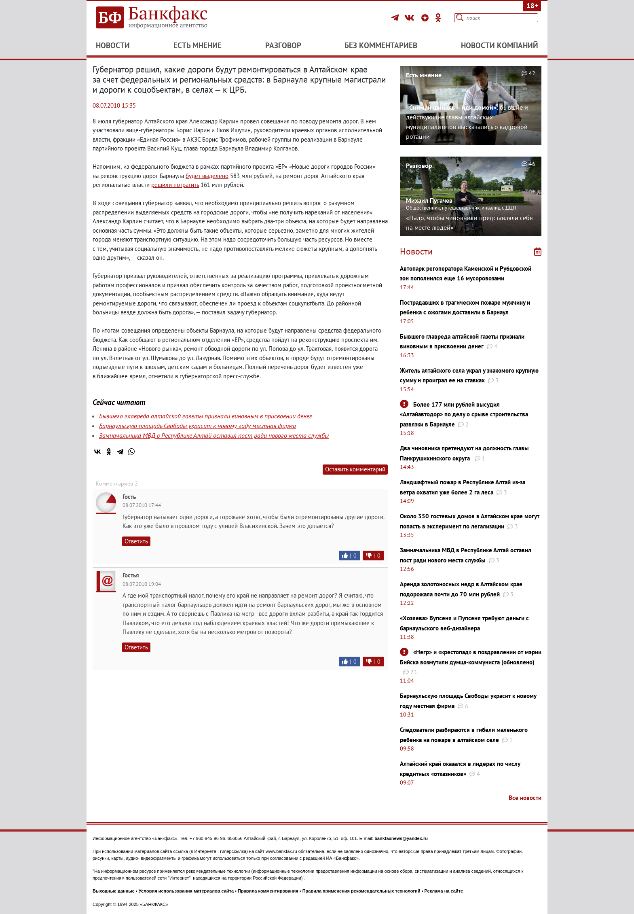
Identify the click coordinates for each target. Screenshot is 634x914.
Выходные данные (114, 891)
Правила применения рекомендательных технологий (361, 891)
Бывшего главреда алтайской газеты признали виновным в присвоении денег (205, 416)
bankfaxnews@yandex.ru (401, 838)
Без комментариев (380, 45)
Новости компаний (499, 45)
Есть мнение (197, 45)
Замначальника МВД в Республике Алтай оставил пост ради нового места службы (214, 435)
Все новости (525, 798)
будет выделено (207, 176)
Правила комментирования (268, 891)
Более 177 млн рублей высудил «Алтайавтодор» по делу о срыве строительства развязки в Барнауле (464, 414)
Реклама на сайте (444, 891)
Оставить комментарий (355, 469)
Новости (113, 45)
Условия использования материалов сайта (186, 891)
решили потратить (175, 185)
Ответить (136, 541)
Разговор (283, 45)
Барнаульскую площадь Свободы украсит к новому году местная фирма (197, 426)
